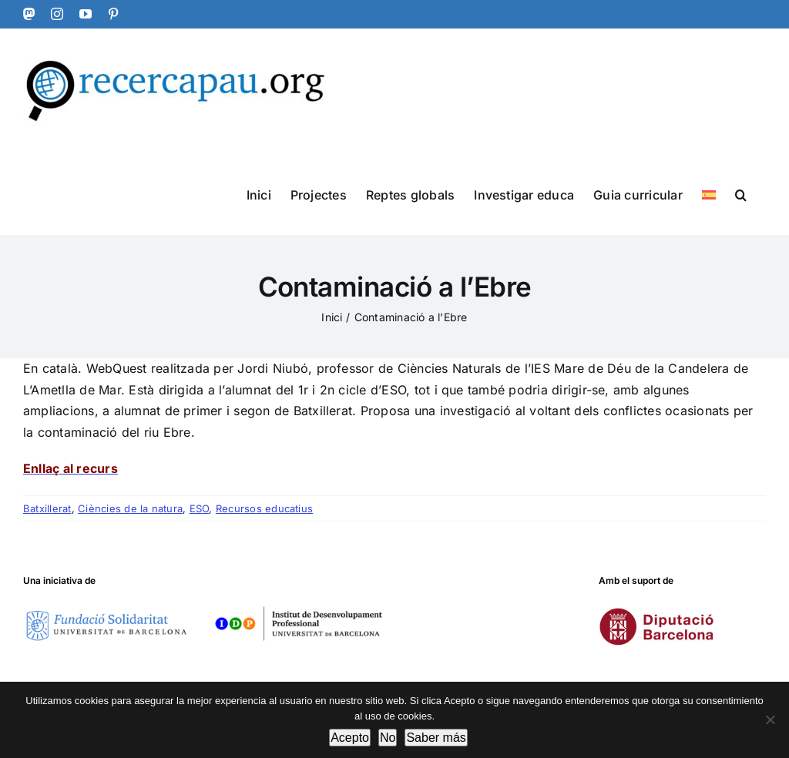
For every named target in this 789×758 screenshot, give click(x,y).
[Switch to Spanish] (709, 193)
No (387, 737)
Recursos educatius (264, 508)
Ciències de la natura (130, 508)
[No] (769, 719)
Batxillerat (47, 508)
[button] (741, 193)
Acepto (350, 737)
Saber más (435, 737)
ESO (200, 508)
